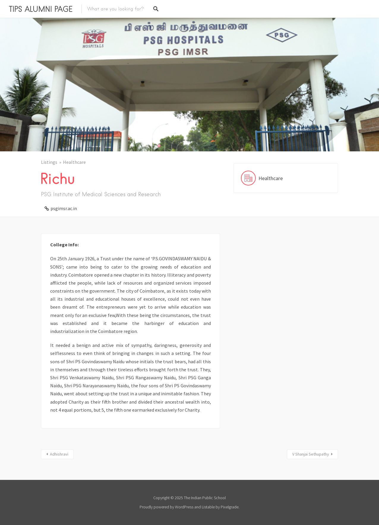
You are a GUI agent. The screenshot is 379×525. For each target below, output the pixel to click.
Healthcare (74, 162)
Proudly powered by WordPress (166, 507)
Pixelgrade (230, 507)
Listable (208, 507)
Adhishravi (59, 454)
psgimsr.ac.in (63, 208)
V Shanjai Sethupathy (310, 454)
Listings (49, 162)
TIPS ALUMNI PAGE (40, 8)
